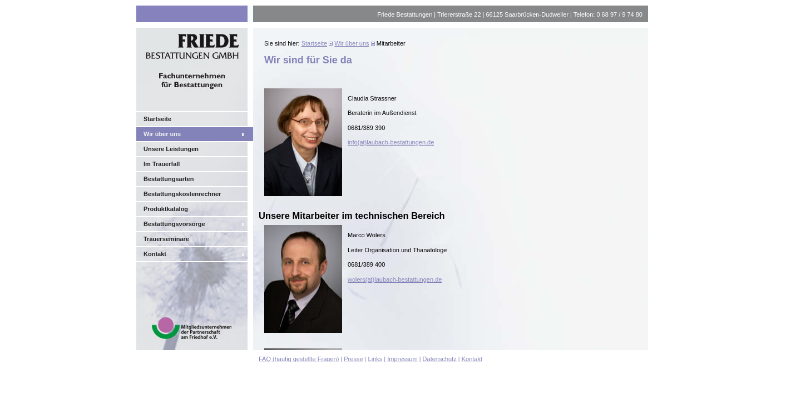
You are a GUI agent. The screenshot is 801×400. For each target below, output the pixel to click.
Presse (353, 359)
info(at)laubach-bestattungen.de (391, 142)
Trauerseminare (166, 239)
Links (375, 359)
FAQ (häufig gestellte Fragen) (299, 359)
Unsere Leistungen (171, 149)
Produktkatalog (166, 209)
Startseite (157, 119)
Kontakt (155, 254)
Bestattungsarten (169, 179)
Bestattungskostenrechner (182, 194)
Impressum (402, 359)
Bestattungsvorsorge (174, 224)
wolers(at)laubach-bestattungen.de (395, 279)
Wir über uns (162, 134)
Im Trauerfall (162, 164)
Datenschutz (440, 359)
